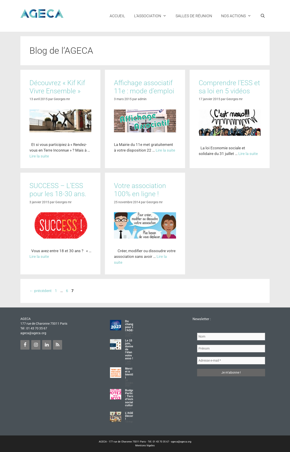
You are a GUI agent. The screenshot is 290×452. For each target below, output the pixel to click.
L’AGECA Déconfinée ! (132, 416)
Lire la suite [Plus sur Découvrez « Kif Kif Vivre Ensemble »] (39, 156)
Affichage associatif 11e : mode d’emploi (144, 87)
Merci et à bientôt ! (129, 373)
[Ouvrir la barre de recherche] (263, 16)
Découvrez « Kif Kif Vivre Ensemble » (57, 87)
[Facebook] (24, 345)
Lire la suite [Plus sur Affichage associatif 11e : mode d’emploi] (165, 150)
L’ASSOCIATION (152, 16)
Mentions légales (145, 445)
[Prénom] (231, 348)
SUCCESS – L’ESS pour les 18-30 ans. (57, 190)
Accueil (117, 16)
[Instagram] (35, 345)
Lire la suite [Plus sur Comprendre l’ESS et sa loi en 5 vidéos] (248, 153)
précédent (40, 290)
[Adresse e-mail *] (231, 360)
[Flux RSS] (57, 345)
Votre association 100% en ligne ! (140, 190)
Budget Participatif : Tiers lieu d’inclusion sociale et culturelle (132, 398)
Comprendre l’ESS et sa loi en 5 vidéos (229, 87)
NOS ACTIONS (238, 16)
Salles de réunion (194, 16)
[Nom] (231, 336)
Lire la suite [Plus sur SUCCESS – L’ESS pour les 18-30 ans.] (39, 256)
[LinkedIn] (46, 345)
